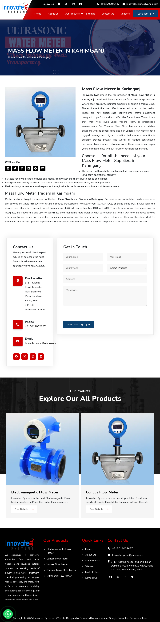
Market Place (92, 572)
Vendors (125, 14)
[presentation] (87, 313)
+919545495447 (108, 4)
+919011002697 (35, 326)
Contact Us (108, 14)
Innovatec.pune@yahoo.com (140, 4)
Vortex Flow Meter (57, 564)
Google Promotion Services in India (128, 618)
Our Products (72, 14)
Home (37, 14)
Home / (12, 57)
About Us (53, 14)
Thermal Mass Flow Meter (61, 570)
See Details (24, 509)
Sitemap (90, 14)
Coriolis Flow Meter (57, 558)
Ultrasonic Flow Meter (59, 576)
